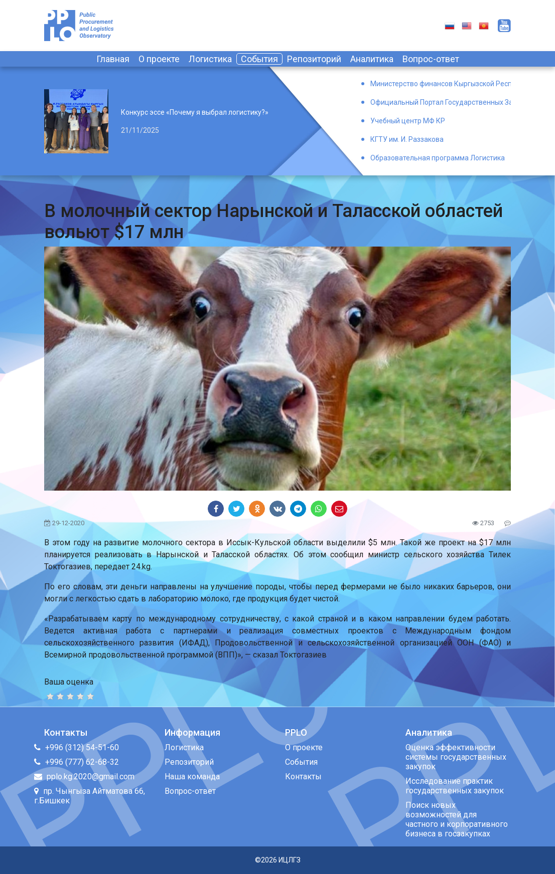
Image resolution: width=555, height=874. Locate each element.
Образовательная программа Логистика (437, 158)
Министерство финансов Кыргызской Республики (440, 84)
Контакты (303, 776)
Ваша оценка (68, 682)
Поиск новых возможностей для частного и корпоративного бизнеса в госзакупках (456, 819)
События (259, 59)
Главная (112, 59)
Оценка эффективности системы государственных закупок (455, 757)
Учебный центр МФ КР (407, 121)
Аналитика (371, 59)
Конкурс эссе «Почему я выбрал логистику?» (194, 112)
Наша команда (192, 776)
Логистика (210, 59)
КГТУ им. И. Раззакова (407, 139)
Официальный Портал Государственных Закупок (440, 102)
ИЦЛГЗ (290, 860)
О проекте (159, 59)
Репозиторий (314, 59)
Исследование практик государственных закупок (454, 785)
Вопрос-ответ (430, 59)
